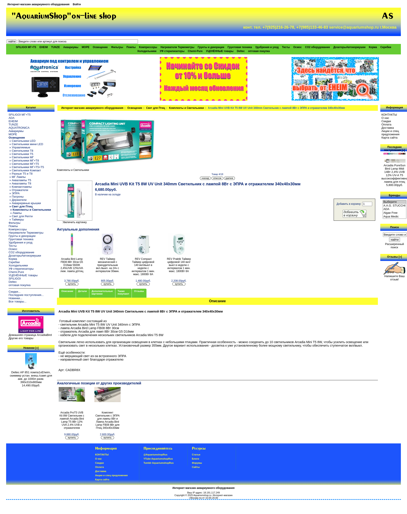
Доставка (387, 127)
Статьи (196, 454)
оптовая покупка (259, 51)
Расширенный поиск (394, 245)
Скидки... (14, 291)
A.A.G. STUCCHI (394, 206)
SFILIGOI (15, 278)
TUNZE (55, 47)
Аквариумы (70, 47)
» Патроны (16, 196)
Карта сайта (389, 137)
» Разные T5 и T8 (21, 173)
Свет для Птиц (155, 107)
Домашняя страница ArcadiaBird (30, 335)
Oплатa (386, 124)
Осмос (297, 47)
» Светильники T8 (21, 150)
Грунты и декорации (211, 47)
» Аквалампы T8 (20, 183)
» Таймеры (16, 219)
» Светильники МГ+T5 (24, 163)
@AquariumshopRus (155, 454)
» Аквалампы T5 (20, 180)
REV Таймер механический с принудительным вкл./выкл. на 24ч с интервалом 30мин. (108, 265)
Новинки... (15, 298)
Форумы (197, 463)
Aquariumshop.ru (202, 495)
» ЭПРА (14, 193)
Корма (373, 47)
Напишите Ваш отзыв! (394, 276)
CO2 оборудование (317, 47)
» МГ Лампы (17, 177)
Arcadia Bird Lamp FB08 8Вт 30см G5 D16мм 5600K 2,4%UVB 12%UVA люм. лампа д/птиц (71, 265)
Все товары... (17, 301)
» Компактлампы (20, 186)
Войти (77, 4)
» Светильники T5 (21, 154)
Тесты (286, 47)
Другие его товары (21, 338)
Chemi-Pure (195, 51)
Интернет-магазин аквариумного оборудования (38, 4)
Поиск (394, 227)
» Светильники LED (22, 140)
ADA (11, 118)
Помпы (131, 47)
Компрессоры (148, 47)
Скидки (386, 121)
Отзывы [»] (394, 256)
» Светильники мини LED (26, 144)
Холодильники (147, 51)
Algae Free (394, 213)
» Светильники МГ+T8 (24, 160)
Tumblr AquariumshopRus (159, 463)
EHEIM (43, 47)
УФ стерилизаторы (172, 51)
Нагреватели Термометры (177, 47)
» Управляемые (19, 147)
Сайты (196, 467)
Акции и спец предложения (390, 132)
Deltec (241, 51)
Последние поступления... (26, 295)
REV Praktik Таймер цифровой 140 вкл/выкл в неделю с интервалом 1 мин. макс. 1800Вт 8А (179, 265)
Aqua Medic (394, 217)
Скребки (385, 47)
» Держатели (17, 199)
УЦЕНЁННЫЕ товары (219, 51)
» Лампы (15, 213)
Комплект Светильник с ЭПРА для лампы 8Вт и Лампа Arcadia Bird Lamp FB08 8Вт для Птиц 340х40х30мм (107, 420)
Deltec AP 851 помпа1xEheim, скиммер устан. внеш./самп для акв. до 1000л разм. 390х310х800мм (31, 376)
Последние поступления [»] (394, 149)
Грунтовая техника (239, 47)
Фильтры (117, 47)
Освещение (134, 107)
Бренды (394, 195)
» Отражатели (18, 190)
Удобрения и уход (267, 47)
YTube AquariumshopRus (158, 458)
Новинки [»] (31, 347)
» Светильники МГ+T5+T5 (26, 167)
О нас (385, 118)
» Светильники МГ (21, 157)
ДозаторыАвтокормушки (349, 47)
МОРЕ (85, 47)
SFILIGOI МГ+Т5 (26, 47)
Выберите (394, 202)
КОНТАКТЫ (389, 114)
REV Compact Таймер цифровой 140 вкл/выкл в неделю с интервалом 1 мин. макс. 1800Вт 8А (143, 266)
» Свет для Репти (21, 216)
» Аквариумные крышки (25, 203)
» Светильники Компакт (25, 170)
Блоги (195, 458)
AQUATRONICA (19, 127)
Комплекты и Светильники (186, 107)
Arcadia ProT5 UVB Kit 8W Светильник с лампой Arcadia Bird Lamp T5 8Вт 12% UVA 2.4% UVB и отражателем (71, 420)
